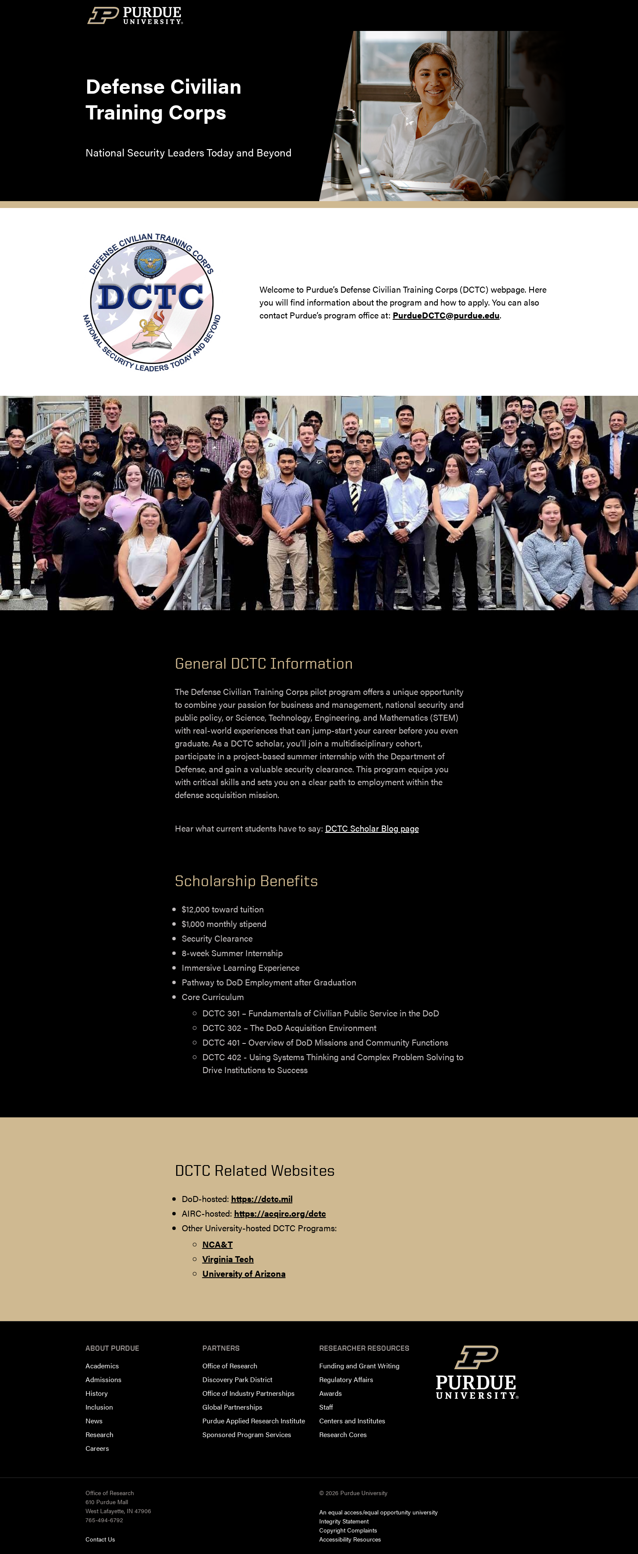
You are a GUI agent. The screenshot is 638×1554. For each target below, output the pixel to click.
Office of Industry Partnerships (248, 1393)
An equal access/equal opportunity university (378, 1512)
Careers (97, 1448)
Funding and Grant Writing (359, 1365)
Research (99, 1434)
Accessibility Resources (350, 1539)
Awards (330, 1393)
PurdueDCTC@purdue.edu (446, 315)
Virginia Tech (228, 1258)
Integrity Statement (344, 1521)
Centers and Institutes (352, 1421)
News (94, 1421)
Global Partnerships (232, 1407)
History (96, 1393)
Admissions (103, 1379)
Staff (326, 1407)
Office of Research (229, 1365)
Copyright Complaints (348, 1530)
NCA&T (217, 1244)
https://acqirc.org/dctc (280, 1213)
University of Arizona (244, 1273)
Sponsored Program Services (246, 1434)
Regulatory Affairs (346, 1379)
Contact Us (100, 1539)
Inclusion (99, 1407)
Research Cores (343, 1434)
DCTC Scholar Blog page (372, 828)
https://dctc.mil (262, 1198)
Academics (102, 1365)
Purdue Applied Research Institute (253, 1421)
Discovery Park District (237, 1379)
